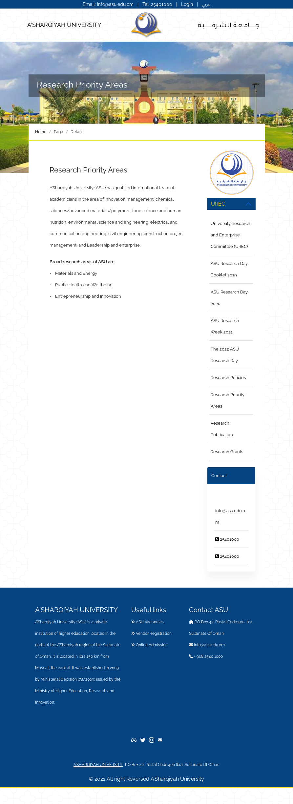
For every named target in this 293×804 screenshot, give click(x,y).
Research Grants (227, 451)
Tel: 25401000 (158, 4)
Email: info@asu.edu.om (108, 4)
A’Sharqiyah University (177, 779)
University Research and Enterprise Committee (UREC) (230, 235)
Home (40, 132)
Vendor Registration (151, 633)
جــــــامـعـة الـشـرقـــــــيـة (229, 24)
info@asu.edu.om (207, 645)
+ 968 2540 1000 (206, 656)
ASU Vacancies (147, 622)
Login (187, 4)
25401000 (227, 539)
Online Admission (149, 645)
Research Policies (228, 377)
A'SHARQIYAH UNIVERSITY (64, 24)
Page (58, 132)
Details (77, 132)
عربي (206, 4)
